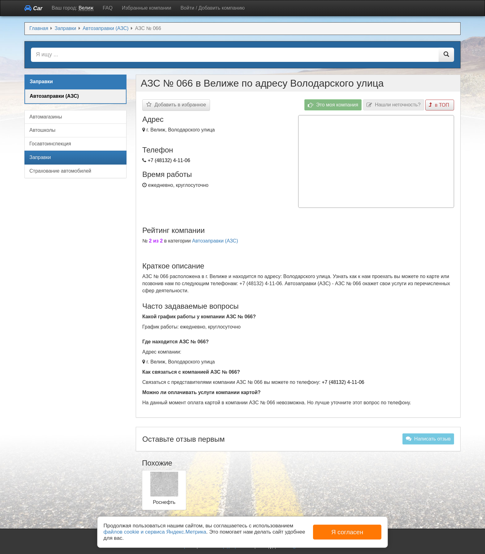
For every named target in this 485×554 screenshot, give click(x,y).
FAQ (108, 8)
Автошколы (42, 130)
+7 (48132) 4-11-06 (169, 160)
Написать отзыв (428, 438)
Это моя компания (333, 105)
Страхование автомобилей (60, 171)
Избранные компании (146, 8)
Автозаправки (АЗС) (215, 240)
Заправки (40, 157)
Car (33, 8)
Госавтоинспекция (50, 143)
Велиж (86, 8)
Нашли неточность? (394, 105)
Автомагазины (45, 116)
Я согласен (347, 532)
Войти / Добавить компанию (212, 8)
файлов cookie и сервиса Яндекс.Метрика (155, 532)
